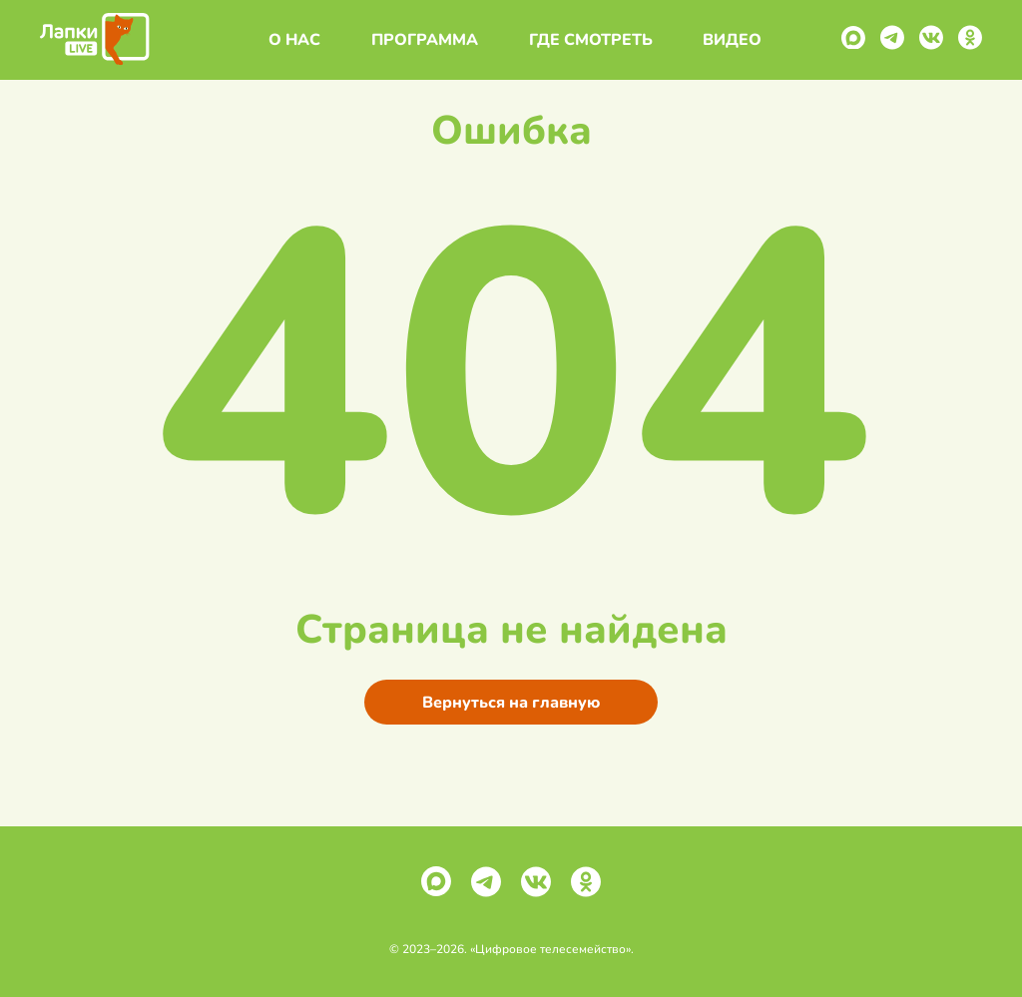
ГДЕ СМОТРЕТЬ (587, 40)
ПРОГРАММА (420, 40)
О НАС (290, 40)
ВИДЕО (728, 40)
